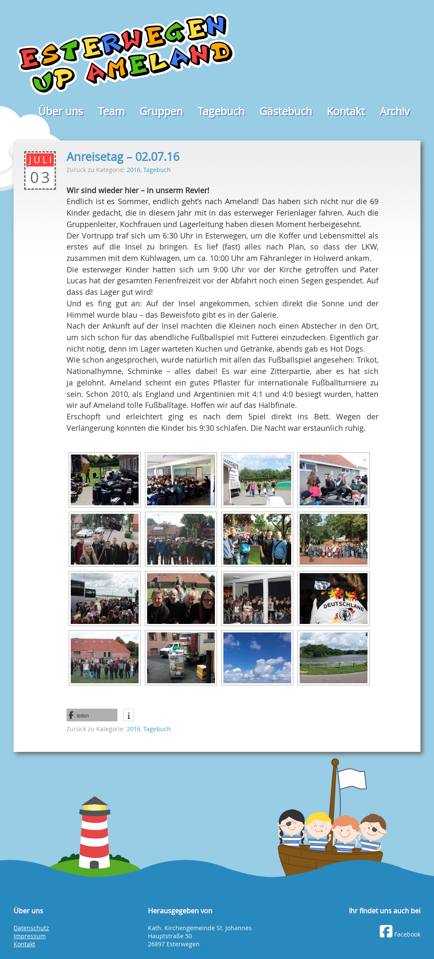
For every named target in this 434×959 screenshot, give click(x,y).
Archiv (395, 111)
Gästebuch (285, 111)
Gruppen (161, 111)
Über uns (60, 111)
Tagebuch (221, 111)
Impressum (30, 936)
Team (111, 111)
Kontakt (346, 111)
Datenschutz (31, 928)
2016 (133, 170)
